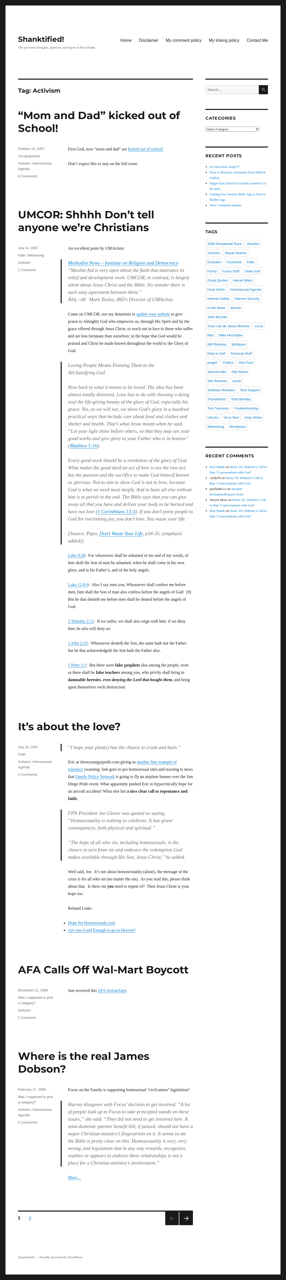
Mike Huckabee (231, 335)
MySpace (239, 344)
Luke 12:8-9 (78, 584)
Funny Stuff (230, 271)
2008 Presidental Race (224, 244)
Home (126, 40)
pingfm (212, 363)
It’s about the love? (69, 726)
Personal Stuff (240, 353)
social (236, 381)
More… (74, 1177)
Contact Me (257, 40)
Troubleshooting (246, 408)
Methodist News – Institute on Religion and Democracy (123, 263)
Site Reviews (217, 381)
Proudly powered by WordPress (60, 1257)
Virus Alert (231, 417)
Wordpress (237, 427)
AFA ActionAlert (112, 990)
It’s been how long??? (224, 167)
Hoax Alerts (216, 289)
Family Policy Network (95, 776)
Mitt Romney (216, 344)
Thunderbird (216, 399)
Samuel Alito (216, 372)
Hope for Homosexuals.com (91, 923)
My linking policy (224, 40)
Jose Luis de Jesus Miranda (228, 326)
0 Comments (27, 176)
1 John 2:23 (78, 643)
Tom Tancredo (217, 408)
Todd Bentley (240, 399)
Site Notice (240, 372)
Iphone (236, 308)
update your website (153, 314)
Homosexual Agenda (245, 289)
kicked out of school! (145, 149)
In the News (216, 308)
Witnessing (35, 255)
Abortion (253, 244)
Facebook (234, 262)
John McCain (217, 317)
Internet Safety (218, 299)
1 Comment (27, 270)
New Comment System (225, 205)
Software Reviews (220, 390)
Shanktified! (41, 39)
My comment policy (184, 40)
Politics (228, 363)
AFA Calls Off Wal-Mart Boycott (103, 969)
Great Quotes (217, 280)
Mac (210, 335)
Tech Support (250, 390)
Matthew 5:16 (83, 445)
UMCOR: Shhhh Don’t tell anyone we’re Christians (86, 221)
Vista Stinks (253, 417)
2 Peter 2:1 (77, 665)
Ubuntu (212, 417)
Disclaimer (148, 40)
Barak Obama (235, 253)
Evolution (214, 262)
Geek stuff (252, 271)
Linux (259, 326)
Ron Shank (217, 467)
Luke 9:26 (76, 555)
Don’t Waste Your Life (121, 533)
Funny (212, 271)
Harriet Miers (242, 280)
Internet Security (247, 299)
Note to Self (216, 353)
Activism (24, 163)
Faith (22, 255)
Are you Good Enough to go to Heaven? (101, 930)
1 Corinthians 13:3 (116, 511)
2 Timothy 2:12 (81, 621)
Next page (186, 1218)
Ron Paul (246, 363)
